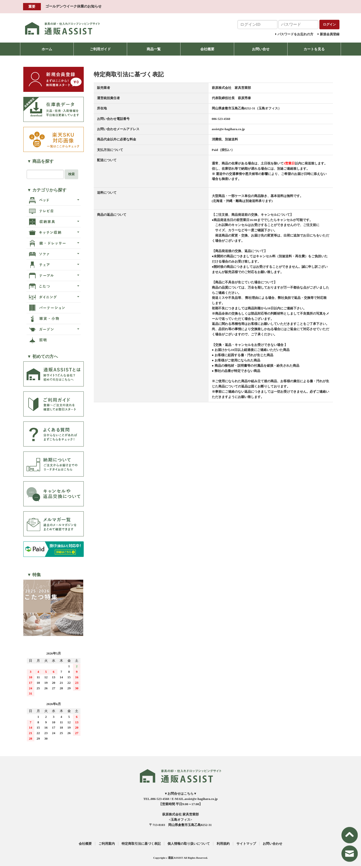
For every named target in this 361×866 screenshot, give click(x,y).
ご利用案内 (107, 843)
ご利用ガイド (100, 49)
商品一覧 (154, 49)
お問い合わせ (272, 843)
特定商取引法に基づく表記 (141, 843)
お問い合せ (260, 49)
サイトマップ (246, 843)
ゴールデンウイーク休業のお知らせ (73, 6)
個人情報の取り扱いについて (188, 843)
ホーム (47, 49)
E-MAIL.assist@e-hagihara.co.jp (195, 799)
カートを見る (314, 49)
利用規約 (223, 843)
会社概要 (207, 49)
